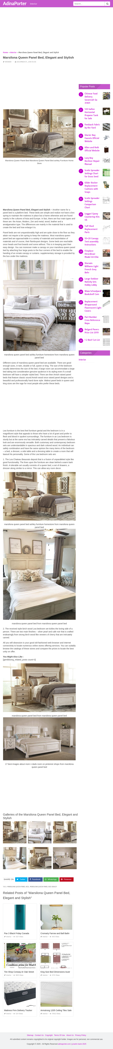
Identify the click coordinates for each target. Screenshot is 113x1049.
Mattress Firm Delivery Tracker (18, 1010)
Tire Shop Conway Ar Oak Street (19, 972)
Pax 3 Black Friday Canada (16, 933)
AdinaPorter (14, 3)
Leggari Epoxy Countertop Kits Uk (92, 216)
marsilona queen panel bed (18, 887)
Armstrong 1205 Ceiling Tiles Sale (56, 1010)
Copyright (49, 1035)
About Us (70, 1035)
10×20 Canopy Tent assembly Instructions (91, 241)
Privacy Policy (80, 1035)
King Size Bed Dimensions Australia (56, 972)
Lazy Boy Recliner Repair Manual (92, 161)
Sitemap (30, 1035)
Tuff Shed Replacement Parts (91, 229)
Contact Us (39, 1035)
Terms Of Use (59, 1035)
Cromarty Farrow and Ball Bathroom (56, 933)
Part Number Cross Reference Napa (92, 320)
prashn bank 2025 (79, 1044)
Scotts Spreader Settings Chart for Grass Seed (92, 173)
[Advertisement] (56, 30)
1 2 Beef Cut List (92, 340)
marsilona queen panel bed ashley (43, 887)
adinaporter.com (64, 1044)
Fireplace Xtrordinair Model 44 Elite (92, 254)
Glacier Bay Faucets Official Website (92, 138)
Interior (33, 3)
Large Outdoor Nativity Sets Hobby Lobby (91, 281)
